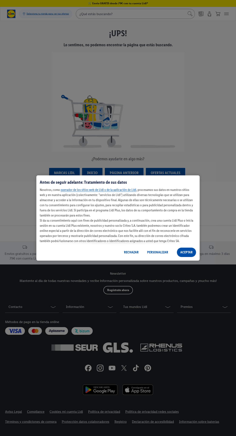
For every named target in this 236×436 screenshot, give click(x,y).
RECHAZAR (131, 252)
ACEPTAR (186, 252)
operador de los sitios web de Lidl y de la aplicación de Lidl (98, 190)
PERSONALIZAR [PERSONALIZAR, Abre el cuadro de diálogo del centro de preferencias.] (157, 252)
